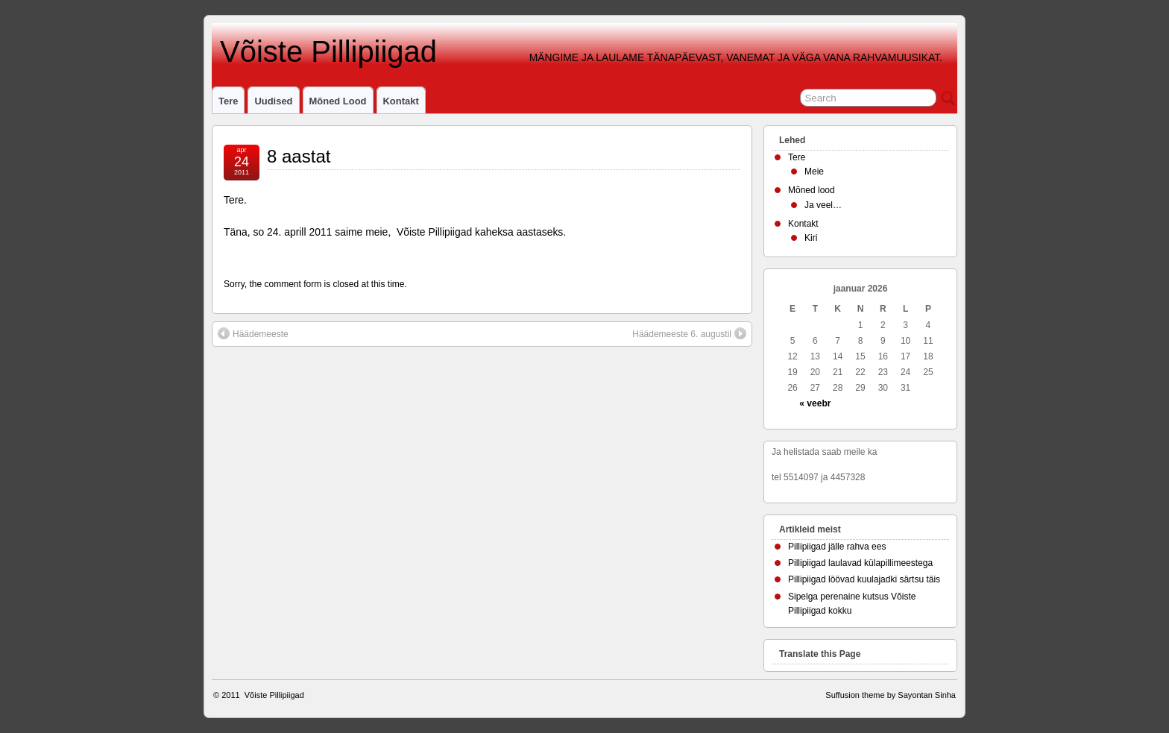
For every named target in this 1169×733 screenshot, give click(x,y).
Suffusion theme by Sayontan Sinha (890, 694)
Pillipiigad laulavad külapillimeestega (860, 563)
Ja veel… (823, 205)
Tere (228, 101)
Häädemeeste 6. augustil (689, 333)
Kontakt (401, 101)
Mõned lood (338, 101)
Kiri (810, 238)
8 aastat (298, 156)
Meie (814, 171)
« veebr (815, 403)
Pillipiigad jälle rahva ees (837, 546)
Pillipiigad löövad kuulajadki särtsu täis (864, 579)
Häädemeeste (253, 333)
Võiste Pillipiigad (324, 51)
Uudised (273, 101)
